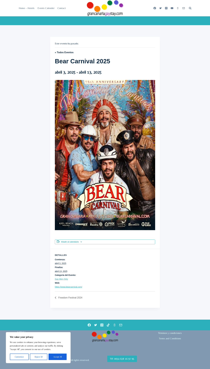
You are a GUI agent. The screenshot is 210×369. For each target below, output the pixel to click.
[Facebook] (154, 8)
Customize (19, 357)
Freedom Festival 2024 (70, 297)
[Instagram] (166, 8)
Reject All (38, 357)
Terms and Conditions (170, 338)
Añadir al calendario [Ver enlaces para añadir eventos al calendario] (70, 242)
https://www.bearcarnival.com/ (68, 287)
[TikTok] (108, 325)
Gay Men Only (61, 279)
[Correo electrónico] (183, 8)
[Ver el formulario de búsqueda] (190, 8)
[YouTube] (172, 8)
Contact (61, 8)
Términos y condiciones (170, 333)
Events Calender (46, 8)
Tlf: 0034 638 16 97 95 (122, 358)
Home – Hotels (26, 8)
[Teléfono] (177, 8)
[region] (38, 347)
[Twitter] (160, 8)
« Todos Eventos (64, 52)
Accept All (57, 357)
